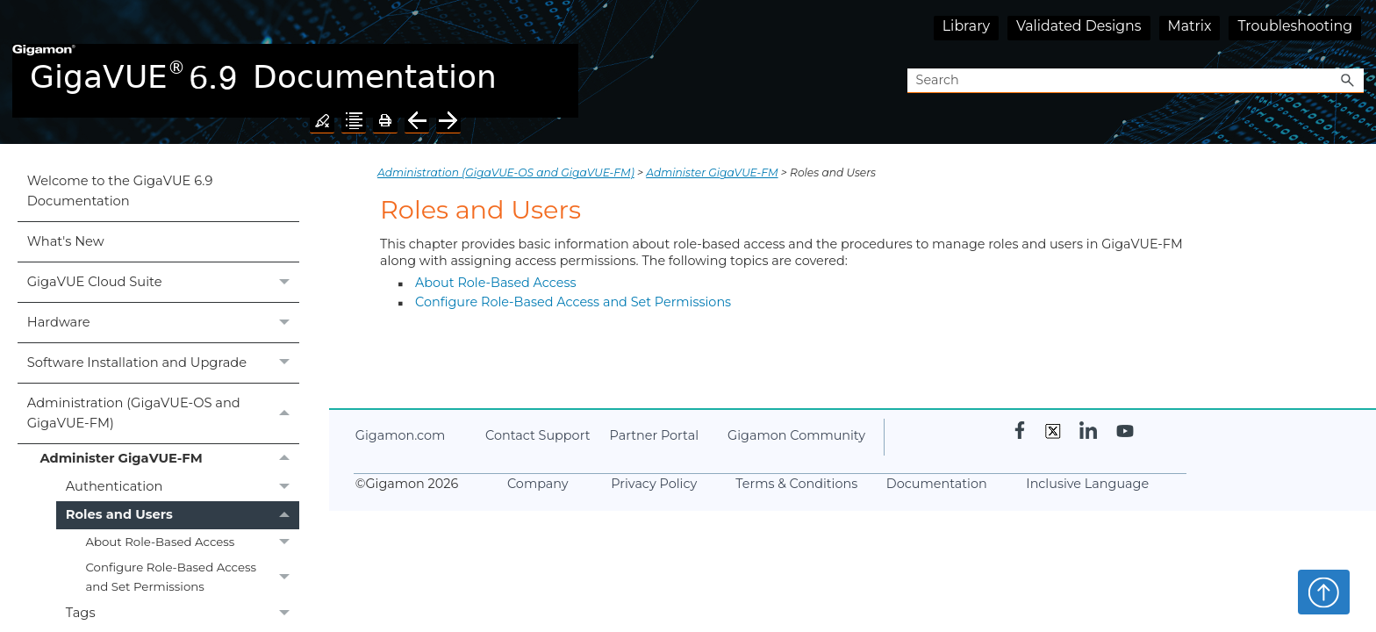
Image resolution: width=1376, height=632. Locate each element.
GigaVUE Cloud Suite (163, 282)
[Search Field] (1135, 81)
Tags (182, 614)
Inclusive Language (1087, 484)
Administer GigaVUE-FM (168, 458)
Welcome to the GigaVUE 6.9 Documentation (120, 191)
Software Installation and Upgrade (163, 363)
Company (538, 484)
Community (796, 435)
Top (1324, 591)
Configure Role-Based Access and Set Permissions (191, 577)
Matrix (1190, 26)
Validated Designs (1079, 26)
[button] (1348, 81)
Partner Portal (654, 435)
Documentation (936, 484)
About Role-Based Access (191, 542)
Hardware (163, 322)
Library (966, 26)
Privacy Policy (654, 484)
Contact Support (537, 435)
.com (400, 435)
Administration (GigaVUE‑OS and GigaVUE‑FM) (163, 413)
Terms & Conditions (796, 484)
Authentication (182, 486)
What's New (65, 241)
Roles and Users (182, 515)
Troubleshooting (1294, 26)
